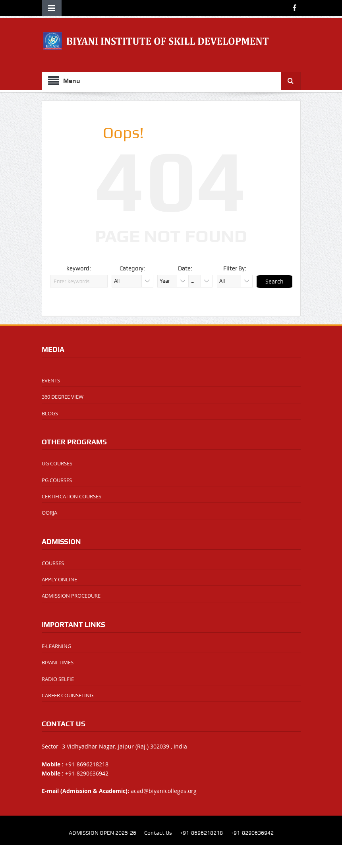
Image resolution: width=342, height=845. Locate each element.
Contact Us (158, 833)
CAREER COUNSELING (67, 695)
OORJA (49, 512)
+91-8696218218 (201, 833)
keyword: (78, 268)
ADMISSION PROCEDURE (71, 595)
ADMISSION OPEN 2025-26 (102, 833)
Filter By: (234, 268)
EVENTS (51, 380)
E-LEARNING (56, 646)
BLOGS (50, 413)
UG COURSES (57, 463)
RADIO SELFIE (58, 679)
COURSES (53, 563)
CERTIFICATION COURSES (71, 496)
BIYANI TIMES (57, 662)
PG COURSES (57, 480)
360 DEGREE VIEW (62, 396)
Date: (185, 268)
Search (274, 281)
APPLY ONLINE (59, 579)
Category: (132, 268)
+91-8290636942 (252, 833)
